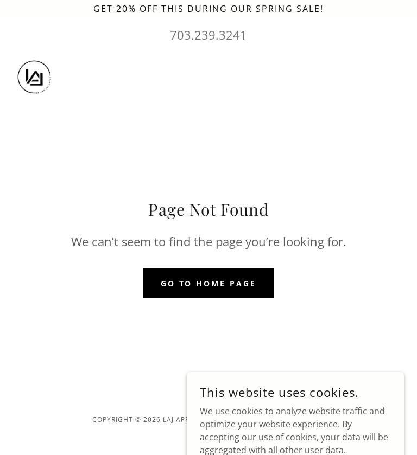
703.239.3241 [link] (208, 35)
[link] (34, 78)
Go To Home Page (209, 283)
